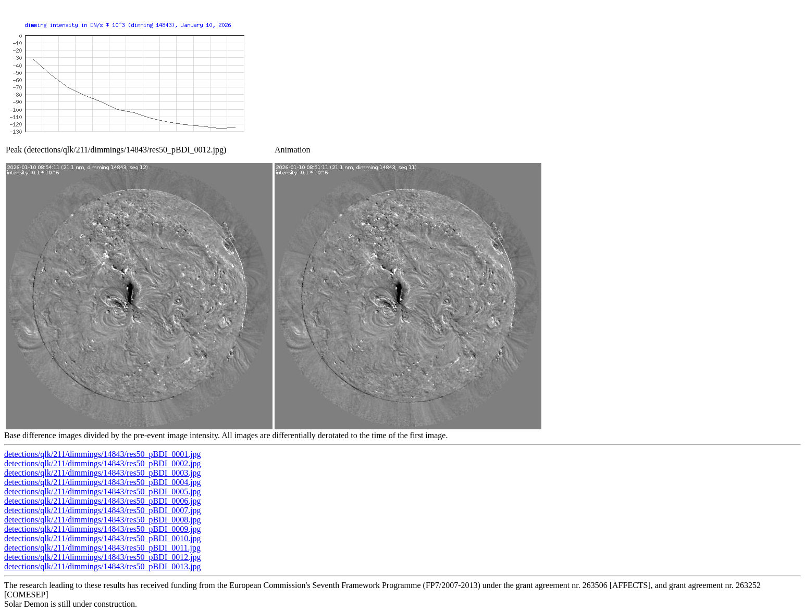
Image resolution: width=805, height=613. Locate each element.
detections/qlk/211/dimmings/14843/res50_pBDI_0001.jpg (102, 454)
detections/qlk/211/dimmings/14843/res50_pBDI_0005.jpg (102, 491)
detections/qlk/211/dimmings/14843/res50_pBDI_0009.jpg (102, 529)
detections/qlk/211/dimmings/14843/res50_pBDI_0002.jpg (102, 463)
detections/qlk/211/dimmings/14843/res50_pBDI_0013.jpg (102, 566)
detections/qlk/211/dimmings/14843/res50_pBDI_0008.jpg (102, 519)
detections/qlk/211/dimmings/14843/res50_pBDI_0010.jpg (102, 538)
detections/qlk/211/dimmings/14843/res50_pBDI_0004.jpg (102, 482)
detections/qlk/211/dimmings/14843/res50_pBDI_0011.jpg (102, 547)
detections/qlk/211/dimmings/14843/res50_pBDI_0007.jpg (102, 510)
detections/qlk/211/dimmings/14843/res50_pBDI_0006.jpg (102, 500)
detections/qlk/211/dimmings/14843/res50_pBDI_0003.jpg (102, 472)
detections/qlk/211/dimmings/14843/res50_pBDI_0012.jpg (102, 557)
